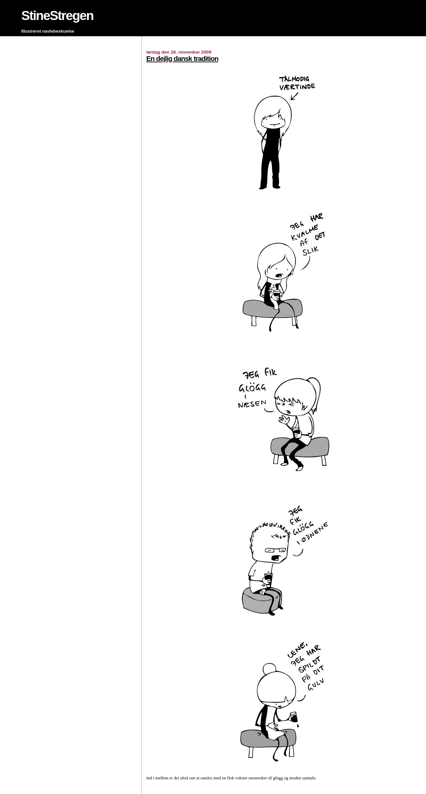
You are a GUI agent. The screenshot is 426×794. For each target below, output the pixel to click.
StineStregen (57, 15)
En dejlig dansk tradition (182, 58)
